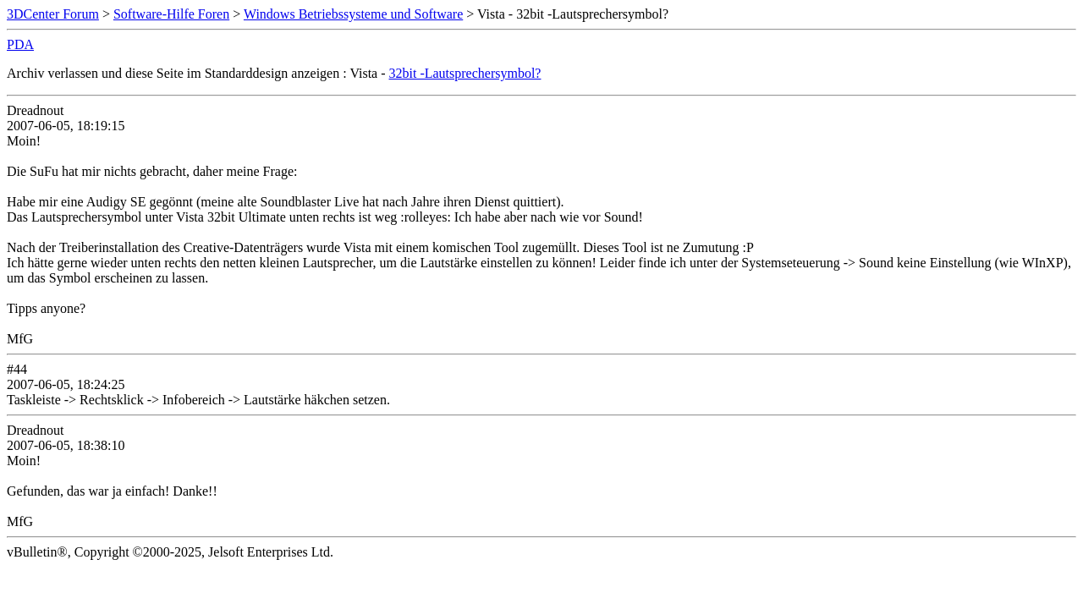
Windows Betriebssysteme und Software (353, 14)
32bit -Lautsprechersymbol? (465, 73)
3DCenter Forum (53, 14)
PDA (20, 44)
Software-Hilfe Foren (171, 14)
